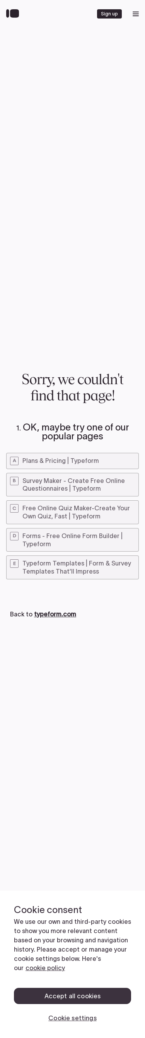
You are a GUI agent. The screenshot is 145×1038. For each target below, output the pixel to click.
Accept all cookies (72, 995)
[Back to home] (14, 14)
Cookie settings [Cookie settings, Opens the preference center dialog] (72, 1017)
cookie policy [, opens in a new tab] (45, 967)
